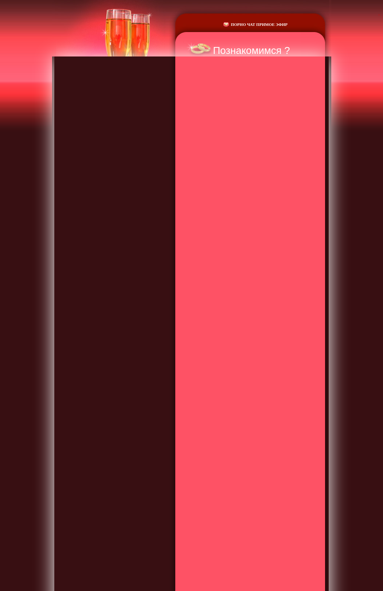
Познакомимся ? (251, 50)
